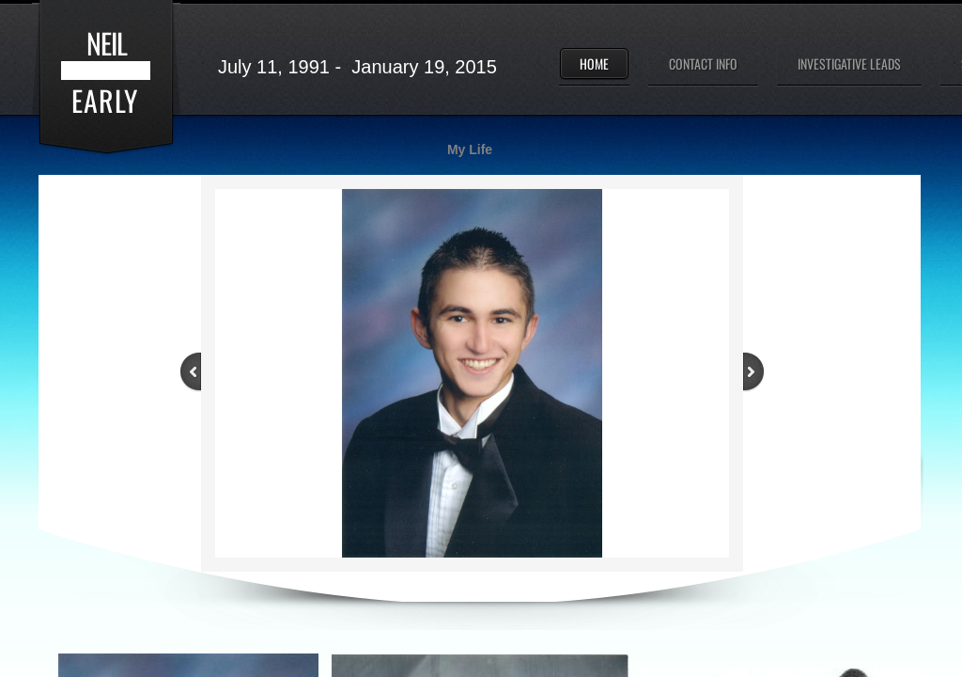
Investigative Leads (849, 63)
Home (594, 63)
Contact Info (703, 63)
